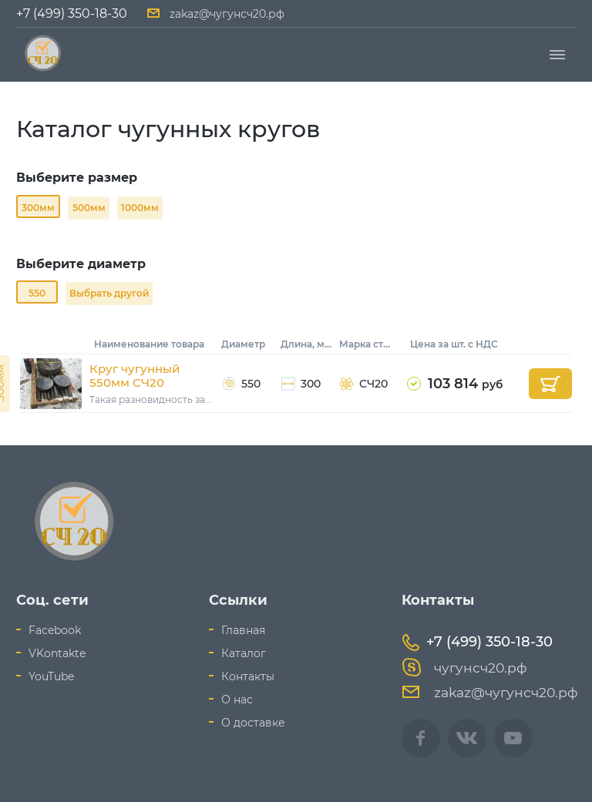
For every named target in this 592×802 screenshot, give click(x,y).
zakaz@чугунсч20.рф (227, 14)
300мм (38, 207)
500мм (89, 207)
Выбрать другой (109, 293)
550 (37, 293)
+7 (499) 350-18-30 (71, 13)
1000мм (140, 207)
